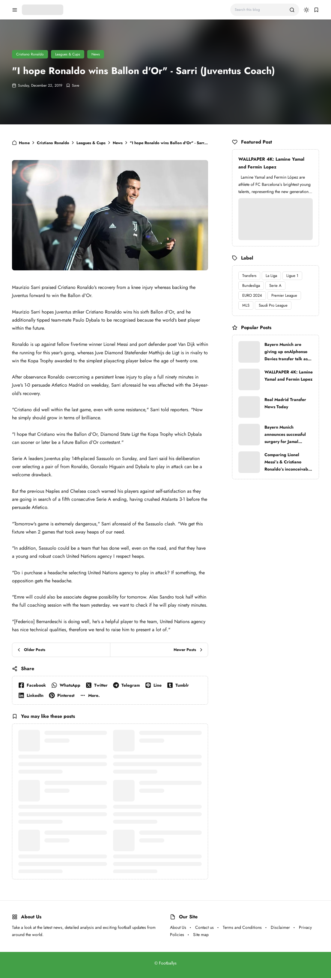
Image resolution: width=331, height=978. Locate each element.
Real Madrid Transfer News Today (285, 403)
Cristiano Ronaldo (30, 54)
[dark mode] (306, 10)
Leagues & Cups (67, 54)
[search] (292, 10)
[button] (91, 695)
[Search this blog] (260, 10)
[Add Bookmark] (72, 85)
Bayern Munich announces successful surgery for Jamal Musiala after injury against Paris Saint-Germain (285, 434)
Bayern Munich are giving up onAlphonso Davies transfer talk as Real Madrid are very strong (286, 351)
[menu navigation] (14, 10)
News (95, 54)
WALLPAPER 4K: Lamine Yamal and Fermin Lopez (271, 163)
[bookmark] (316, 10)
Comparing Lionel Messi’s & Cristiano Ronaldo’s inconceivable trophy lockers (288, 462)
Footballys (168, 963)
